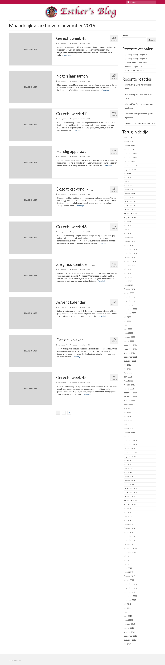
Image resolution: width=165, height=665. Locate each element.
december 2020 (130, 393)
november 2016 (130, 588)
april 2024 (128, 233)
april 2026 (128, 138)
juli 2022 (127, 317)
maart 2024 (128, 237)
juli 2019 (127, 461)
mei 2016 (128, 612)
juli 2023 (127, 269)
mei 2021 (128, 373)
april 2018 (128, 520)
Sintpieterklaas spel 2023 (144, 123)
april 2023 (128, 281)
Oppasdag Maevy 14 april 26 (135, 55)
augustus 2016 (130, 600)
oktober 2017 (129, 544)
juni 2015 (127, 644)
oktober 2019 (129, 449)
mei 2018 (128, 516)
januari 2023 (129, 293)
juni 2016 (127, 608)
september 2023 (130, 261)
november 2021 (130, 349)
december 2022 (130, 297)
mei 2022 (128, 325)
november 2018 (130, 492)
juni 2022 (127, 321)
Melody (128, 114)
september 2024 (130, 213)
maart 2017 (128, 572)
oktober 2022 (129, 305)
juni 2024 (127, 225)
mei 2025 (128, 182)
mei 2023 (128, 277)
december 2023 (130, 249)
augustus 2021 (130, 361)
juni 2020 (127, 417)
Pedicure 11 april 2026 (133, 67)
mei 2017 (128, 564)
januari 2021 (129, 389)
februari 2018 (129, 528)
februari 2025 (129, 193)
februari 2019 (129, 480)
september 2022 (130, 309)
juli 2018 (127, 508)
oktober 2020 (129, 401)
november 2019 (130, 445)
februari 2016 (129, 624)
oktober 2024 (129, 209)
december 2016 (130, 584)
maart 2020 (128, 429)
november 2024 (130, 205)
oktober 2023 (129, 257)
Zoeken (125, 36)
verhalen (82, 43)
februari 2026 (129, 146)
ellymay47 (64, 43)
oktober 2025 (129, 162)
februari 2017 (129, 576)
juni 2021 (127, 369)
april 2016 (128, 616)
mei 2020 (128, 421)
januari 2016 (129, 628)
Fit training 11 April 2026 (134, 71)
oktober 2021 (129, 353)
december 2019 (130, 441)
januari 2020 (129, 437)
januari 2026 (129, 150)
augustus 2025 (130, 170)
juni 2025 (127, 178)
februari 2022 (129, 337)
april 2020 (128, 425)
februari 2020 (129, 433)
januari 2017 (129, 580)
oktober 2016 (129, 592)
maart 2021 (128, 381)
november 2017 (130, 540)
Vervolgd (67, 55)
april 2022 (128, 329)
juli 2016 (127, 604)
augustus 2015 (130, 640)
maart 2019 (128, 476)
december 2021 (130, 345)
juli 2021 (127, 365)
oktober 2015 (129, 632)
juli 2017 (127, 556)
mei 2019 (128, 469)
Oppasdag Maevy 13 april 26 (135, 59)
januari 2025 (129, 197)
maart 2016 (128, 620)
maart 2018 (128, 524)
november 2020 (130, 397)
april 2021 (128, 377)
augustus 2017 (130, 552)
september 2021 (130, 357)
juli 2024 (127, 221)
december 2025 (130, 154)
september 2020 (130, 405)
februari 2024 (129, 241)
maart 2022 (128, 333)
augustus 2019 (130, 457)
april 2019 (128, 472)
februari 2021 (129, 385)
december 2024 (130, 201)
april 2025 (128, 186)
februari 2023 (129, 289)
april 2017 (128, 568)
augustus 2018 (130, 504)
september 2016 (130, 596)
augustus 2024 (130, 217)
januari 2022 (129, 341)
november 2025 (130, 158)
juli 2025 (127, 174)
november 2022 (130, 301)
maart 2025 (128, 189)
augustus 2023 (130, 265)
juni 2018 (127, 512)
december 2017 (130, 536)
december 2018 (130, 488)
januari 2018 (129, 532)
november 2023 (130, 253)
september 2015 (130, 636)
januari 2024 (129, 245)
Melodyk (128, 123)
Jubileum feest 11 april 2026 (135, 63)
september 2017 (130, 548)
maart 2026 (128, 142)
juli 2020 (127, 413)
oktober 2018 (129, 496)
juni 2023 (127, 273)
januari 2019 (129, 484)
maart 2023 (128, 285)
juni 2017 (127, 560)
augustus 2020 (130, 409)
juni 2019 (127, 465)
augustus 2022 (130, 313)
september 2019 (130, 453)
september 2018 (130, 500)
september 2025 (130, 166)
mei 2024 (128, 229)
